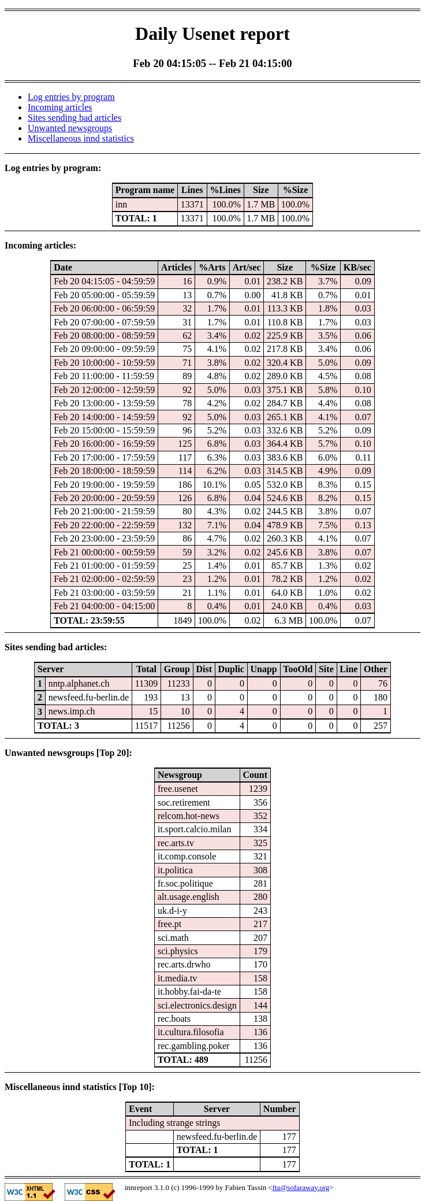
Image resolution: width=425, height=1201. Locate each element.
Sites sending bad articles (74, 118)
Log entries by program (71, 97)
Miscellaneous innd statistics (81, 138)
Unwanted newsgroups (70, 128)
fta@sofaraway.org (301, 1187)
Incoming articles (60, 107)
